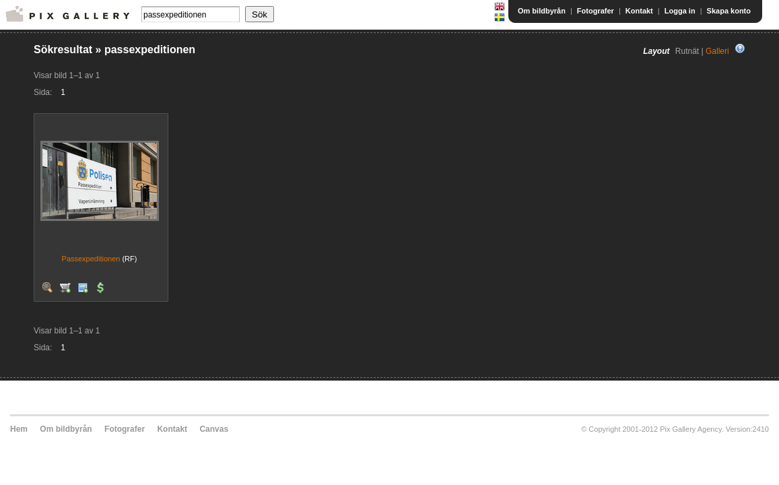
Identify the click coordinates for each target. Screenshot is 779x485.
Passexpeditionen (91, 259)
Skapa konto (729, 11)
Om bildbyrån (542, 11)
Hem (19, 429)
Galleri (717, 51)
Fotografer (595, 11)
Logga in (680, 11)
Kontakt (639, 11)
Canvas (213, 429)
